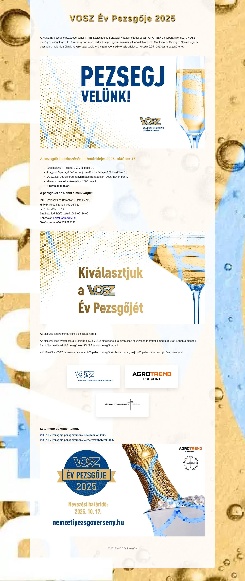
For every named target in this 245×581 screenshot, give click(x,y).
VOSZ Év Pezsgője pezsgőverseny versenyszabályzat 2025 (77, 440)
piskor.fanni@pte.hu (64, 218)
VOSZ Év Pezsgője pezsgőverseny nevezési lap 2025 (73, 435)
